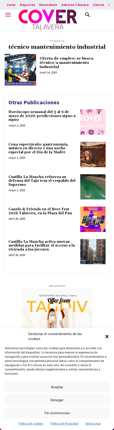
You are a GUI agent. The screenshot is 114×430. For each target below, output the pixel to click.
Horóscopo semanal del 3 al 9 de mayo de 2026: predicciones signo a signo (42, 116)
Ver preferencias (57, 413)
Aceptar (57, 387)
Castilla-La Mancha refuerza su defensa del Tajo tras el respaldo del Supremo (42, 181)
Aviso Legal (93, 423)
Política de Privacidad (64, 423)
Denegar (57, 400)
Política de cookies (31, 423)
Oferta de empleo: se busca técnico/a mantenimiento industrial (66, 62)
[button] (107, 336)
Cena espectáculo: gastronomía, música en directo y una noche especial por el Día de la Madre (38, 148)
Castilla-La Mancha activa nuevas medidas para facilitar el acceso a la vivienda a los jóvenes (41, 245)
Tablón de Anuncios (19, 83)
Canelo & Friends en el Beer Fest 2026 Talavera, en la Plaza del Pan (40, 211)
